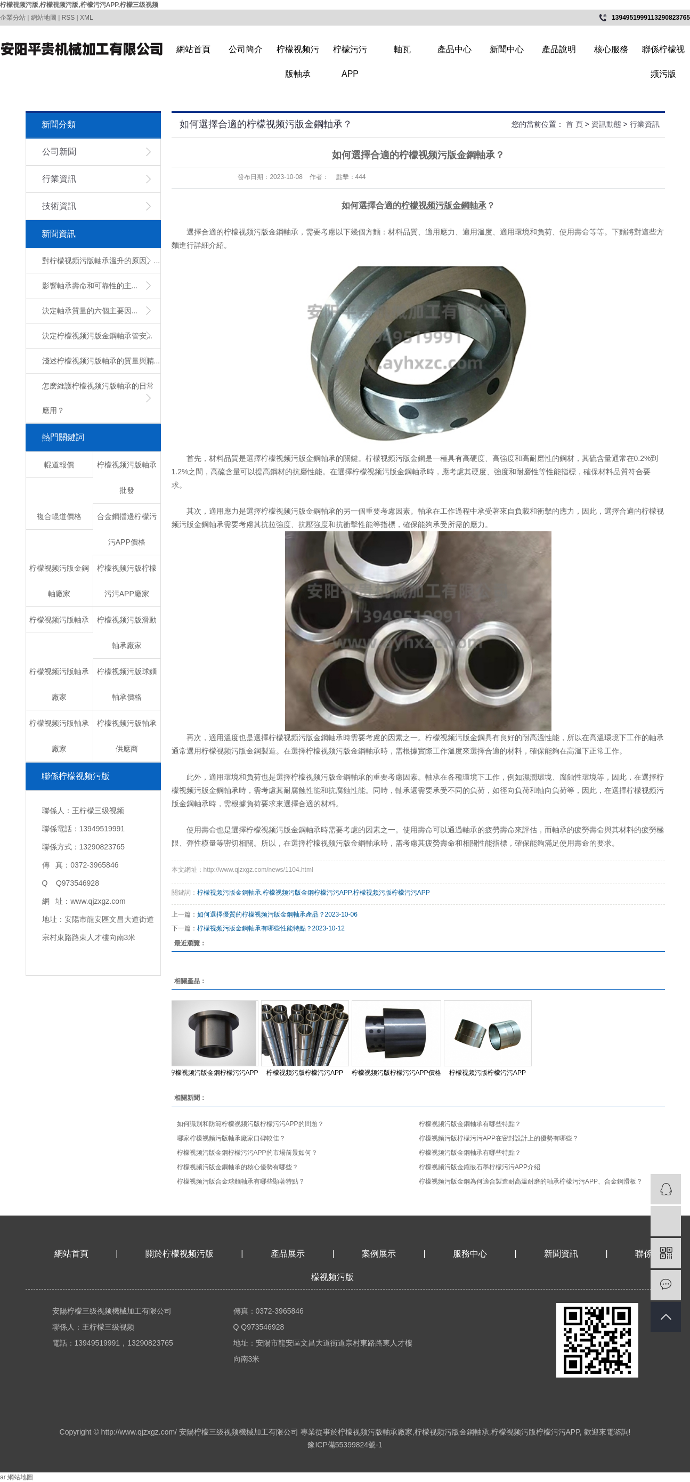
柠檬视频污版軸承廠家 (375, 1432)
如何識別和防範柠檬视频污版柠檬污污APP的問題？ (250, 1124)
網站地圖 (43, 17)
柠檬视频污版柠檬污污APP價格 (396, 1072)
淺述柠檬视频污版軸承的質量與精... (101, 361)
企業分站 (13, 17)
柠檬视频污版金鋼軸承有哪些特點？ (470, 1124)
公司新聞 (59, 151)
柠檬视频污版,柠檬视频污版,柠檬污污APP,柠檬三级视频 (79, 5)
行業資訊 (59, 178)
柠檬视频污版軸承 (298, 53)
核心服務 (611, 49)
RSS (68, 17)
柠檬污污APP (350, 53)
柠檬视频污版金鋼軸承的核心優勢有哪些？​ (237, 1167)
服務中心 (470, 1253)
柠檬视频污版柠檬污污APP (391, 892)
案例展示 (379, 1253)
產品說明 (559, 49)
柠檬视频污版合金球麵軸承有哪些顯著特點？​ (241, 1181)
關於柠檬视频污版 (179, 1253)
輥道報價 (59, 464)
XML (86, 17)
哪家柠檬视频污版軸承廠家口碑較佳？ (231, 1138)
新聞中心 (507, 49)
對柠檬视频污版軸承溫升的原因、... (101, 260)
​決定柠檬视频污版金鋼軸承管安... (97, 335)
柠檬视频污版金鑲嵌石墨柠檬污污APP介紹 (479, 1167)
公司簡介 (246, 49)
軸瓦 (402, 49)
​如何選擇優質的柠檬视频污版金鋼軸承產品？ (261, 914)
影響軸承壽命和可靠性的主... (90, 285)
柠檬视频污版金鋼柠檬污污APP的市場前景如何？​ (247, 1152)
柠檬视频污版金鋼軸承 (229, 892)
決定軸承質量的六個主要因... (90, 310)
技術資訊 (59, 205)
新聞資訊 (562, 1253)
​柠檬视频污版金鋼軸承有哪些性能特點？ (254, 928)
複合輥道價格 (59, 516)
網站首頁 (193, 49)
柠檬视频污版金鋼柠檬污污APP (307, 892)
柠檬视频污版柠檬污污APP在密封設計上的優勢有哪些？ (499, 1138)
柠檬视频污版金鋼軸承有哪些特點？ (470, 1152)
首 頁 (574, 124)
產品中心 (454, 49)
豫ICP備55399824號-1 (344, 1444)
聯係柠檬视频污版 (663, 53)
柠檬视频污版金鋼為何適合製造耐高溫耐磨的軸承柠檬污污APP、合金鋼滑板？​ (531, 1181)
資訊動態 (606, 124)
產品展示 (288, 1253)
